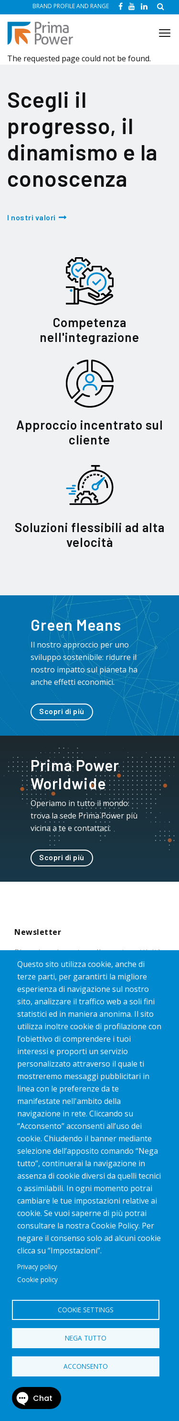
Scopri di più (61, 711)
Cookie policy (37, 1279)
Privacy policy (37, 1266)
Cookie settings (86, 1309)
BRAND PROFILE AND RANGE (70, 6)
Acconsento (85, 1366)
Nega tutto (85, 1337)
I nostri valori (31, 217)
